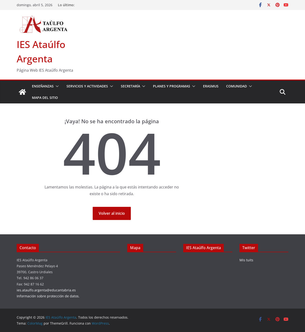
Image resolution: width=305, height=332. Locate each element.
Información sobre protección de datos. (48, 296)
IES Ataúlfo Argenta (203, 247)
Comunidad (236, 86)
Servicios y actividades (87, 86)
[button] (56, 86)
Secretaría (130, 86)
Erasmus (211, 86)
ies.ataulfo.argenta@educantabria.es (46, 290)
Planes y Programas (171, 86)
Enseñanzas (43, 86)
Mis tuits (246, 260)
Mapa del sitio (45, 97)
